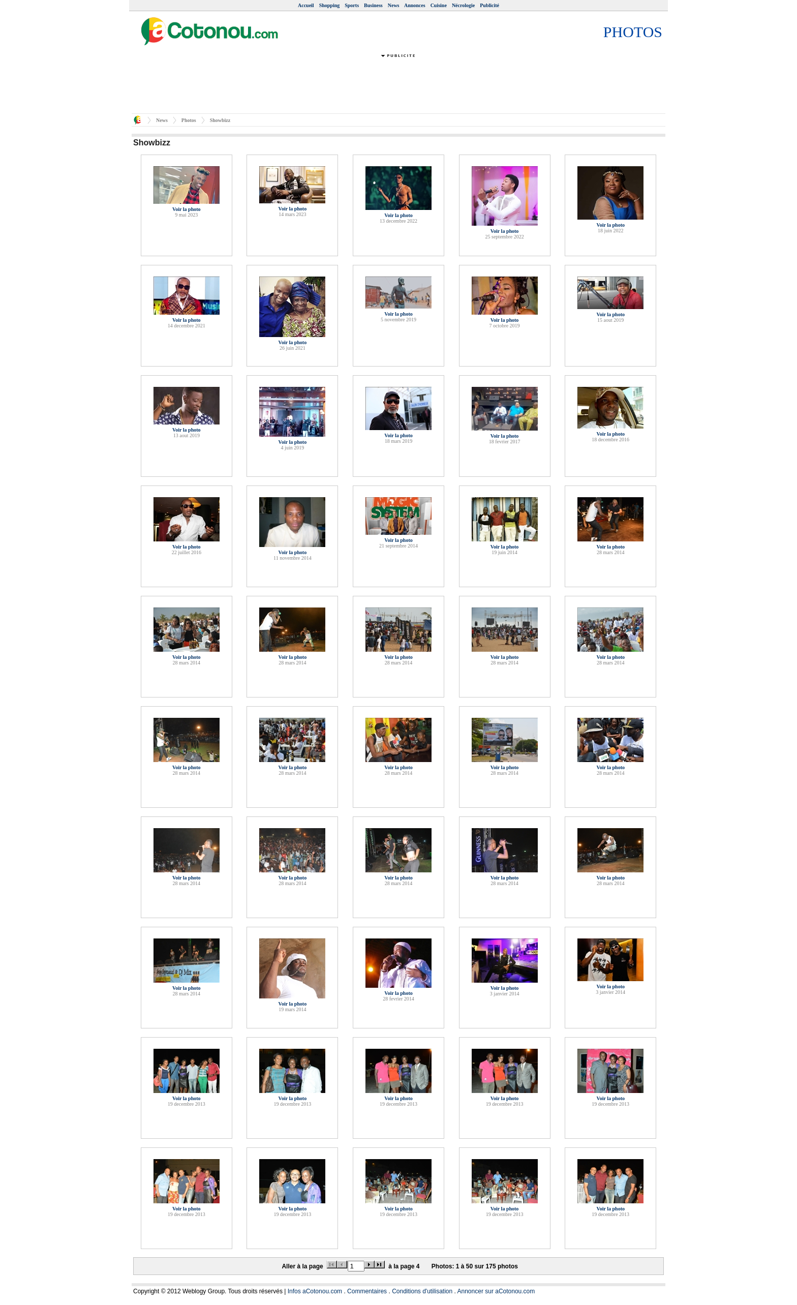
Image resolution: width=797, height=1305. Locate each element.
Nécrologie (463, 5)
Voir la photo (186, 209)
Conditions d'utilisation (422, 1291)
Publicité (489, 5)
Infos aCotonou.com (315, 1291)
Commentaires (367, 1291)
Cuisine (439, 5)
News (394, 5)
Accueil (306, 5)
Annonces (414, 5)
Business (373, 5)
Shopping (329, 5)
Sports (352, 5)
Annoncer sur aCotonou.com (496, 1291)
